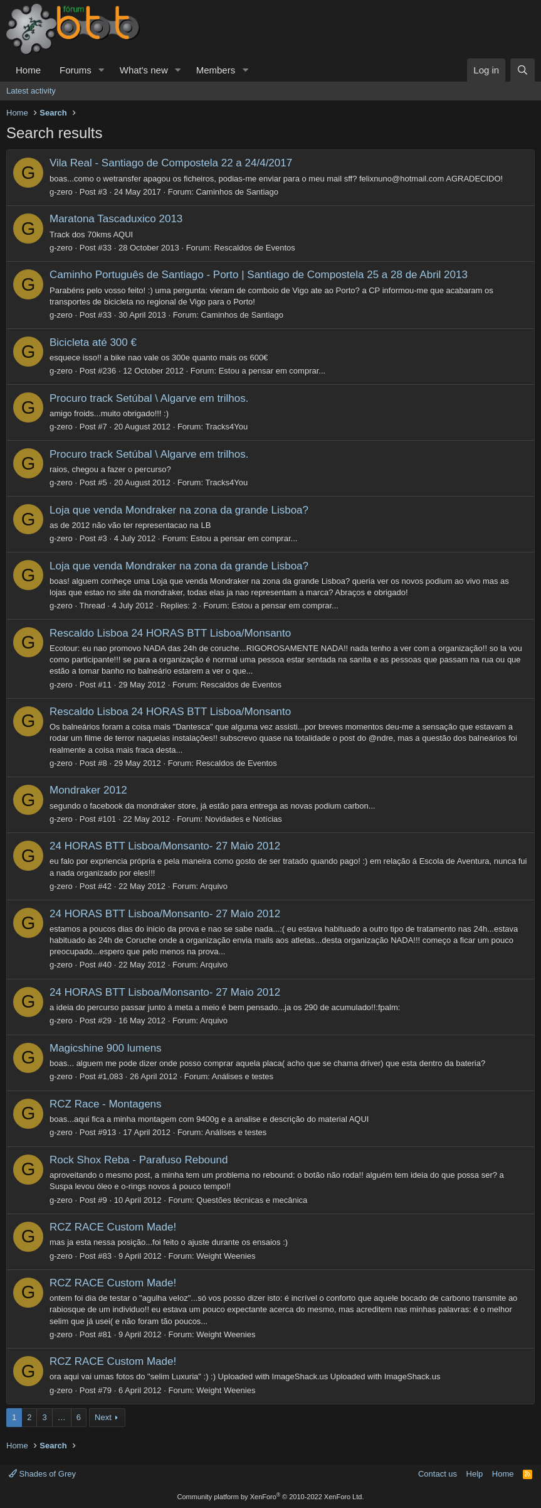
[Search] (522, 70)
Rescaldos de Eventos (254, 247)
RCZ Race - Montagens (106, 1104)
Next (103, 1417)
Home (28, 70)
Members (216, 70)
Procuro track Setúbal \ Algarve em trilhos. (149, 398)
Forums (76, 70)
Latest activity (31, 90)
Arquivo (214, 886)
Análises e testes (242, 1076)
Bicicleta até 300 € (93, 342)
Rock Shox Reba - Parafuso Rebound (139, 1160)
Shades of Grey (42, 1473)
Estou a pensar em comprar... (272, 370)
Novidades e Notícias (243, 819)
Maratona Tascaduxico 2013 (116, 219)
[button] (101, 70)
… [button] (62, 1417)
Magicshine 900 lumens (106, 1048)
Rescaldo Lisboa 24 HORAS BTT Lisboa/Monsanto (170, 633)
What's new (144, 70)
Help (474, 1473)
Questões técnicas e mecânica (251, 1200)
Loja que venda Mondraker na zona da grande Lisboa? (179, 510)
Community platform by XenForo (270, 1496)
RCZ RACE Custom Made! (113, 1227)
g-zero (61, 192)
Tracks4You (226, 426)
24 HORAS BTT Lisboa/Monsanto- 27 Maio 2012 (165, 846)
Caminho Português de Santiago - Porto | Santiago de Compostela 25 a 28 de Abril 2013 (259, 275)
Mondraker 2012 (88, 790)
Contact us (437, 1473)
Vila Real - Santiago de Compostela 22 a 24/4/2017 (171, 163)
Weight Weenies (225, 1256)
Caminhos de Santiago (237, 192)
